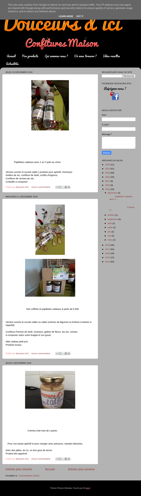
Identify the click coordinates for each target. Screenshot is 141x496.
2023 (107, 173)
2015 (107, 257)
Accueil (11, 56)
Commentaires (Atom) (29, 475)
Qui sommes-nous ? (56, 56)
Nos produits (30, 56)
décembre (113, 193)
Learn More (66, 16)
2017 (107, 249)
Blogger (86, 488)
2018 (107, 245)
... (120, 203)
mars (110, 240)
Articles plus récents (18, 469)
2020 (107, 185)
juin (110, 231)
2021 (107, 181)
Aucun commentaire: (41, 187)
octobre (111, 215)
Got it (80, 16)
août (110, 223)
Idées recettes (111, 56)
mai (110, 236)
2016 (107, 253)
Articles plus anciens (81, 469)
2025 (107, 164)
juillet (110, 227)
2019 (107, 189)
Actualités (12, 63)
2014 (107, 261)
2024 (107, 168)
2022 (107, 177)
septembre (113, 219)
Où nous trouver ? (85, 56)
